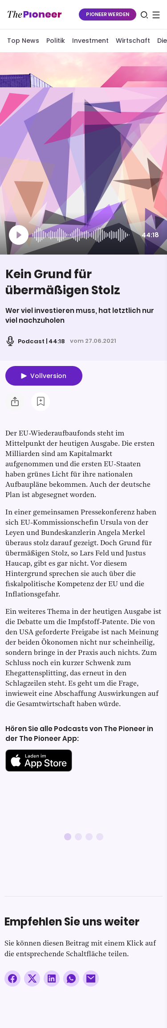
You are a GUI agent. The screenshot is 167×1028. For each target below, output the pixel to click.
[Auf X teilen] (32, 978)
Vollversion (48, 375)
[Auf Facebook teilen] (12, 978)
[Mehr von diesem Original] (41, 70)
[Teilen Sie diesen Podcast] (14, 401)
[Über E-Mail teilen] (91, 978)
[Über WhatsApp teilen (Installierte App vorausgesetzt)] (71, 978)
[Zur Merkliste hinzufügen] (40, 401)
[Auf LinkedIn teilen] (52, 978)
